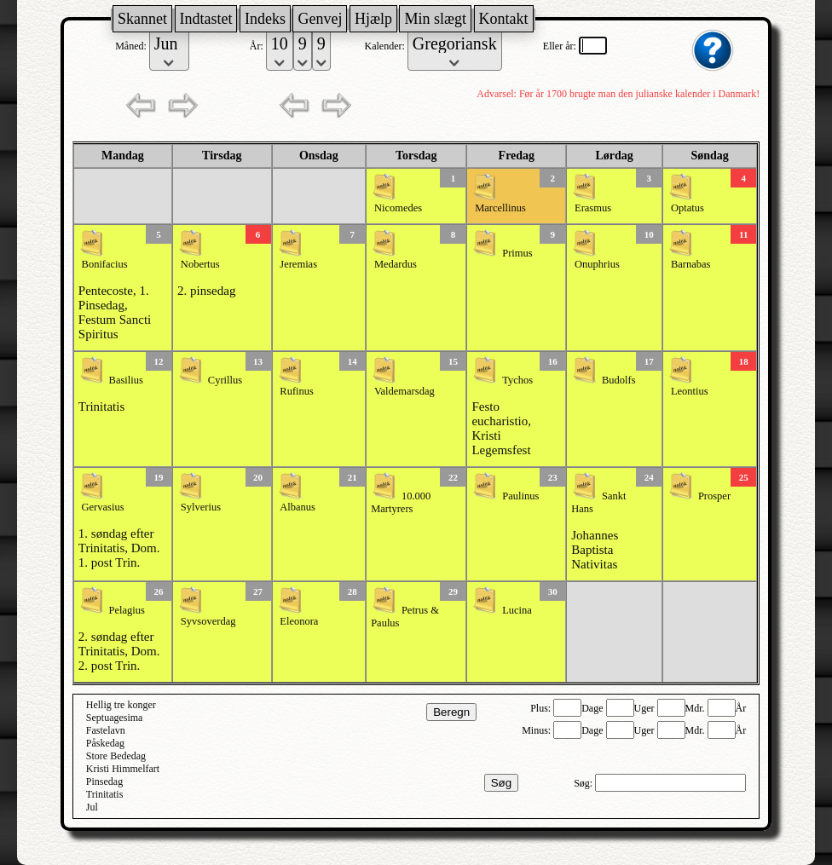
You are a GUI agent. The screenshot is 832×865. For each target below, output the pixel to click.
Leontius (689, 391)
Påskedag (105, 743)
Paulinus (520, 496)
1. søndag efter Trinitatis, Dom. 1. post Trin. (119, 548)
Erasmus (593, 208)
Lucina (517, 610)
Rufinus (297, 391)
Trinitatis (101, 406)
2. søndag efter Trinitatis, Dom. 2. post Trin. (119, 651)
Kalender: (385, 46)
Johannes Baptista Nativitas (594, 549)
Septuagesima (114, 718)
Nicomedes (398, 208)
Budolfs (619, 380)
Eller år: (561, 46)
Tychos (517, 380)
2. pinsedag (206, 290)
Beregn (451, 712)
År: (258, 46)
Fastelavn (105, 730)
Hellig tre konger (121, 705)
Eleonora (299, 621)
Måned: (132, 46)
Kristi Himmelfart (122, 769)
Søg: (584, 783)
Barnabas (691, 264)
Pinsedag (104, 781)
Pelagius (127, 610)
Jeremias (298, 264)
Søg (501, 782)
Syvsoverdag (208, 621)
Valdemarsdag (404, 391)
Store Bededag (116, 756)
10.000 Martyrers (400, 502)
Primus (517, 253)
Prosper (714, 496)
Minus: (537, 730)
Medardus (395, 264)
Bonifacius (105, 264)
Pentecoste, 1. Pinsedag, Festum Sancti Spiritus (114, 312)
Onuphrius (597, 264)
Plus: (541, 708)
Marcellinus (500, 208)
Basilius (126, 380)
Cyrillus (225, 380)
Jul (92, 807)
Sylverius (201, 507)
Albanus (297, 507)
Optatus (687, 208)
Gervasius (103, 507)
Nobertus (200, 264)
